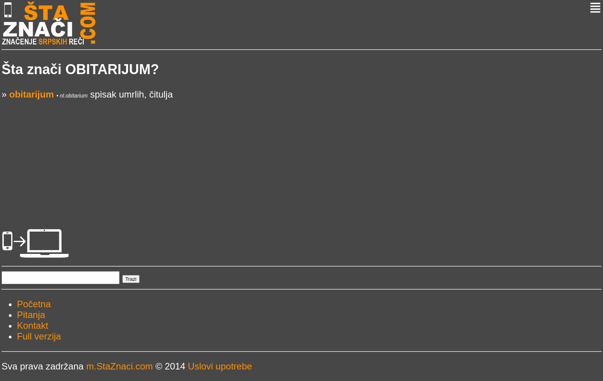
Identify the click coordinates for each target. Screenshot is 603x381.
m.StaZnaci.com (119, 366)
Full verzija (39, 336)
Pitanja (31, 315)
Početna (34, 304)
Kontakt (32, 325)
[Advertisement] (232, 153)
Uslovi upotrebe (220, 366)
